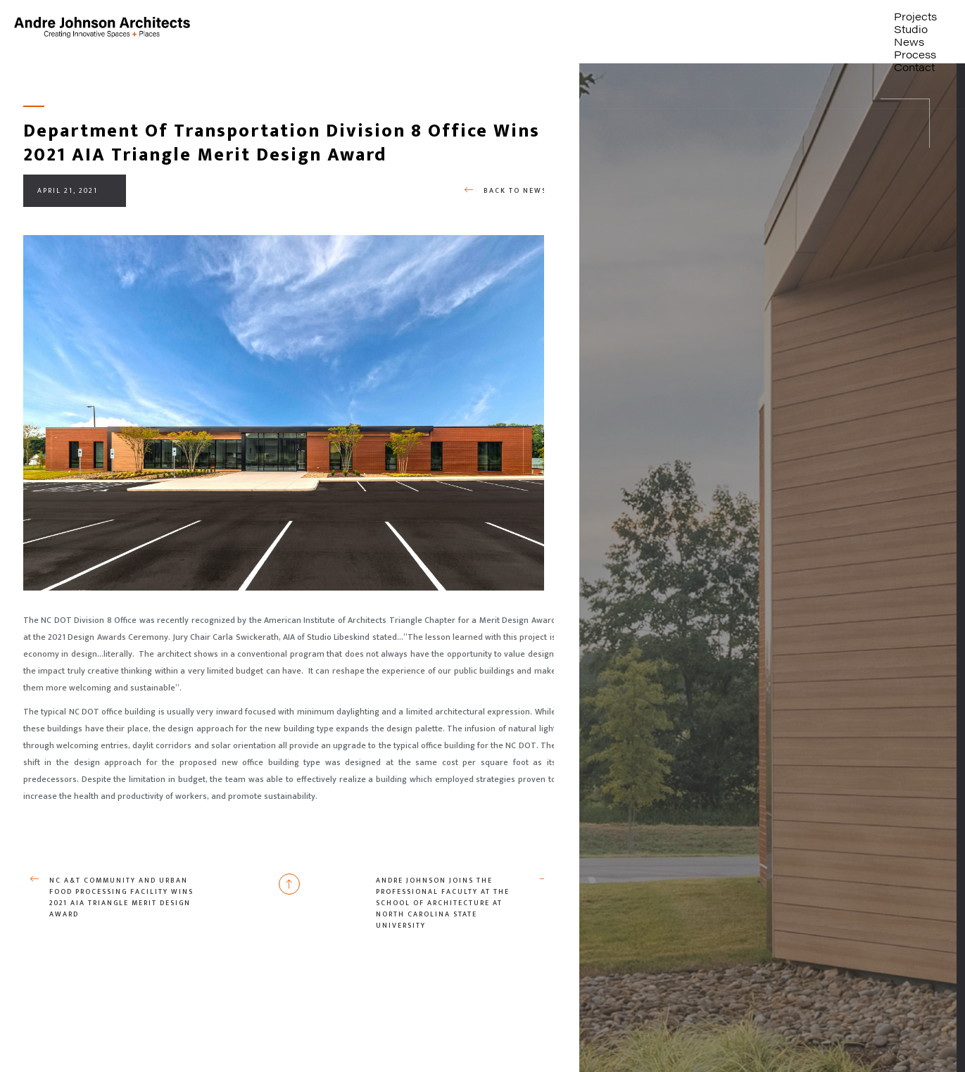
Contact (914, 66)
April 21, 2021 (67, 190)
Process (915, 53)
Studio (911, 28)
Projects (915, 15)
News (909, 41)
